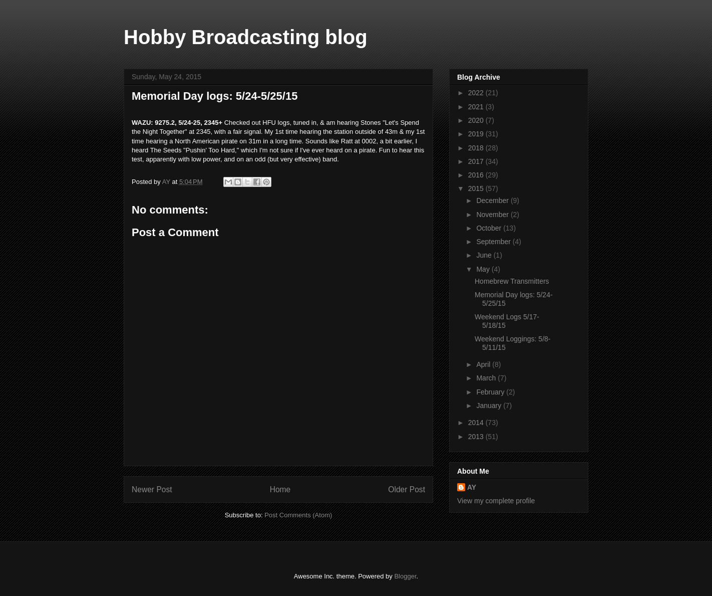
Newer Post (152, 489)
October (489, 228)
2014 (477, 423)
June (484, 255)
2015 (477, 188)
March (487, 378)
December (493, 200)
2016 (477, 175)
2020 (477, 120)
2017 (477, 161)
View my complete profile (496, 501)
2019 (477, 134)
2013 (477, 437)
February (491, 392)
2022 (477, 93)
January (489, 406)
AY (471, 487)
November (493, 215)
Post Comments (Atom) (298, 515)
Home (280, 489)
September (494, 242)
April (484, 364)
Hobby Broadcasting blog (246, 37)
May (483, 269)
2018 (477, 148)
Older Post (406, 489)
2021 (477, 107)
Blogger (405, 576)
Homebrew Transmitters (512, 281)
